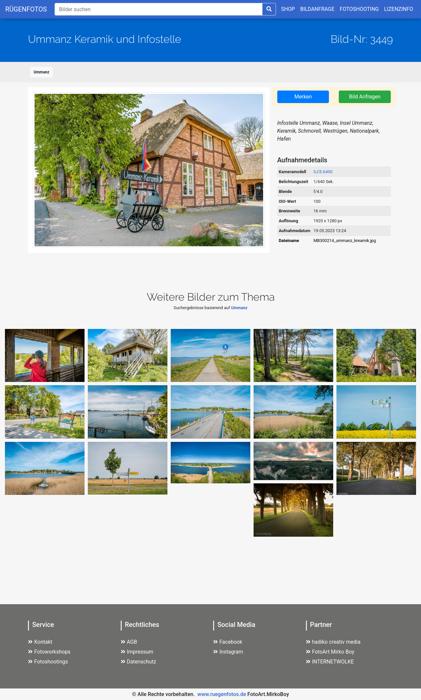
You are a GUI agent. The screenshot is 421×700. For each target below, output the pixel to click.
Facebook (227, 642)
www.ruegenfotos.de (221, 694)
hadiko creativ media (333, 642)
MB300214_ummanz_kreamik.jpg (344, 240)
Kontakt (40, 642)
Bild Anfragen (365, 97)
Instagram (228, 652)
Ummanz (41, 72)
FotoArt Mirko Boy (330, 652)
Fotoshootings (48, 662)
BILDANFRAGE (317, 9)
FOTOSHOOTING (359, 9)
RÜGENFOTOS (26, 9)
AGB (129, 642)
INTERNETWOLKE (330, 662)
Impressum (137, 652)
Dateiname (289, 240)
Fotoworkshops (49, 652)
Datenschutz (138, 662)
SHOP (288, 9)
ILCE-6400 (323, 171)
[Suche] (158, 9)
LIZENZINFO (398, 9)
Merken (303, 97)
